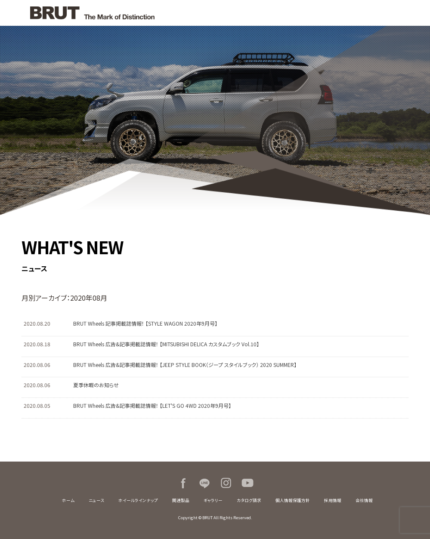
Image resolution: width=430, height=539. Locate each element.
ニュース (96, 500)
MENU (417, 13)
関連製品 (180, 500)
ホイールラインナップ (138, 500)
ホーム (68, 500)
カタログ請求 (249, 500)
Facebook (183, 483)
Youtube (247, 483)
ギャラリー (213, 500)
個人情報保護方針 (292, 500)
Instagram (226, 483)
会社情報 (364, 500)
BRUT (112, 13)
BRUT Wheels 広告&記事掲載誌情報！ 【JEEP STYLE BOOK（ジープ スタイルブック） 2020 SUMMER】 (185, 364)
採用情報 (332, 500)
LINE (204, 483)
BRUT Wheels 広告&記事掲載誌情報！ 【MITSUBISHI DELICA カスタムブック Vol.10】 (166, 344)
